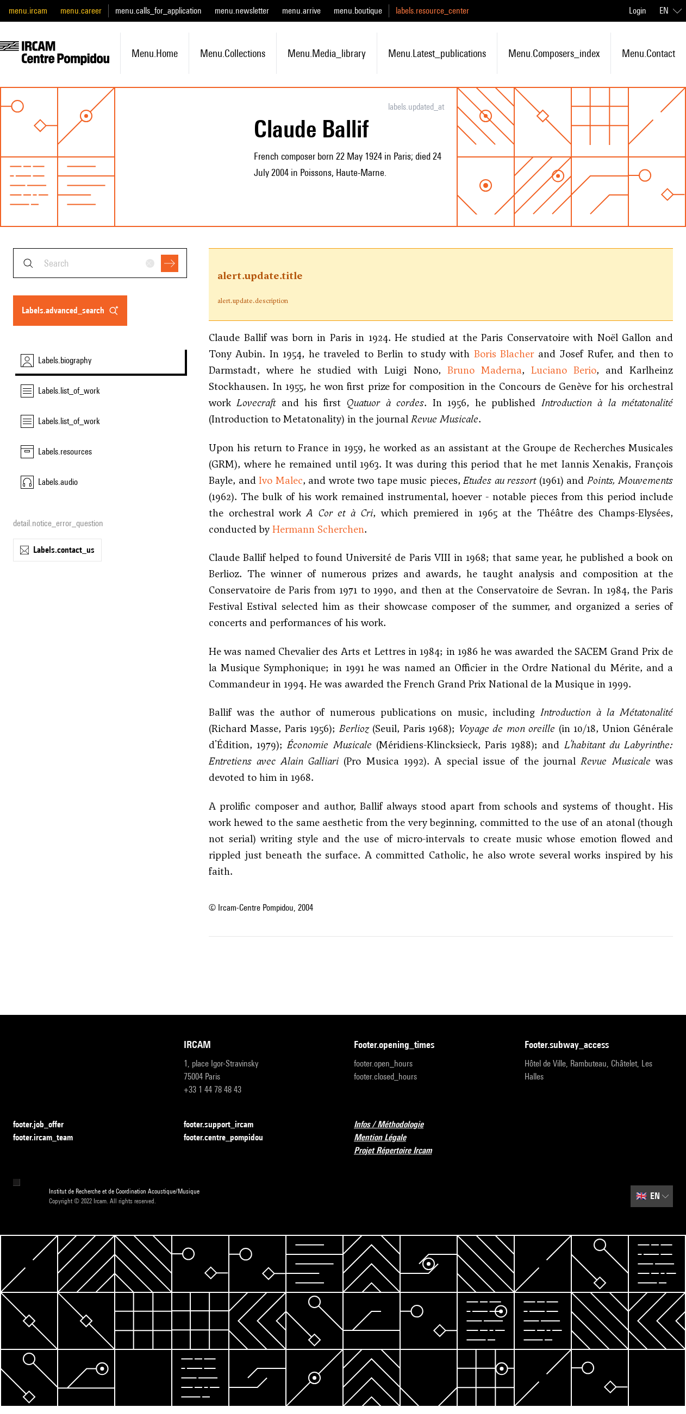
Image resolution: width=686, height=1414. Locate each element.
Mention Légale (386, 1138)
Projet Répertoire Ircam (399, 1151)
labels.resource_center (432, 10)
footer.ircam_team (49, 1138)
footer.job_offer (45, 1125)
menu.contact (648, 53)
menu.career (81, 10)
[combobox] (100, 263)
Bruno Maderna (484, 370)
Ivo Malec (281, 480)
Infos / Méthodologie (395, 1125)
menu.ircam (28, 10)
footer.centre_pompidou (230, 1138)
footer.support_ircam (225, 1125)
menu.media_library (327, 53)
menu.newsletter (242, 10)
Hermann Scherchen (318, 529)
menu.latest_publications (437, 53)
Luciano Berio (563, 370)
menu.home (155, 53)
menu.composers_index (554, 53)
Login (637, 10)
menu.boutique (358, 10)
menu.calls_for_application (158, 10)
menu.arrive (301, 10)
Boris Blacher (504, 354)
